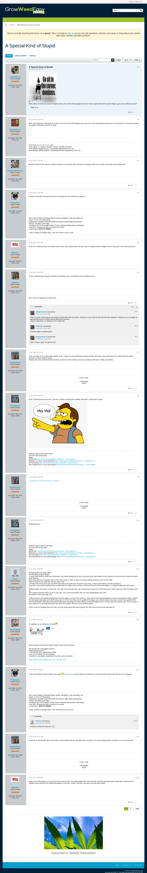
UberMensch (15, 130)
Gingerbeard (41, 312)
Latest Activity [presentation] (20, 56)
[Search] (125, 10)
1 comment (37, 716)
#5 (138, 243)
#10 (137, 520)
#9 (138, 477)
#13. (136, 721)
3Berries (15, 253)
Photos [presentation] (33, 56)
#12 (137, 620)
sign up (70, 33)
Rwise (15, 579)
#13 (137, 670)
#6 (138, 272)
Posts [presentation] (9, 56)
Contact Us (126, 865)
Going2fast (15, 406)
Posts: (13, 87)
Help (117, 865)
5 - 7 (133, 307)
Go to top (138, 865)
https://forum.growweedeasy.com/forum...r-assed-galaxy (76, 465)
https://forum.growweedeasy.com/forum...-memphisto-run (75, 461)
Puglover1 (15, 203)
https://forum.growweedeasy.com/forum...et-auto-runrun (58, 463)
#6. (136, 312)
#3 (138, 161)
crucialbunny (15, 77)
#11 (137, 569)
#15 (137, 778)
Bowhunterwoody (15, 171)
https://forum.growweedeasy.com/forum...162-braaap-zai (56, 459)
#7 (138, 352)
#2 (138, 120)
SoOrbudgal (15, 630)
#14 (137, 737)
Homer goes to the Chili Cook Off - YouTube (44, 481)
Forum (12, 25)
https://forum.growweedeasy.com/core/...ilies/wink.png (47, 660)
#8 (138, 396)
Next (137, 809)
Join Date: (11, 85)
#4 (138, 193)
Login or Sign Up (136, 2)
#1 (138, 67)
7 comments (38, 306)
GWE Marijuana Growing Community (28, 25)
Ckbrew (15, 282)
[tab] (9, 55)
